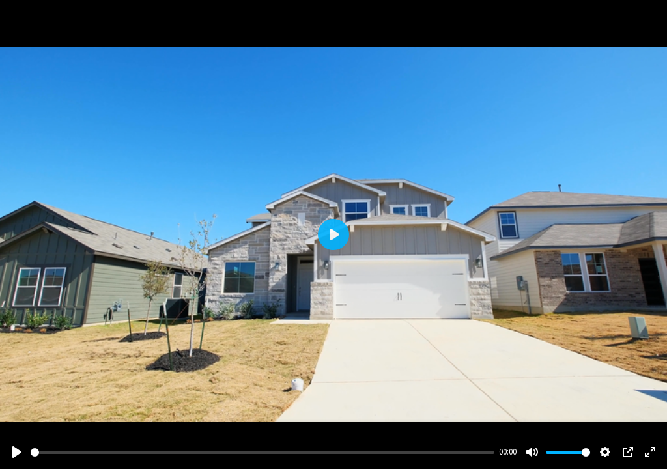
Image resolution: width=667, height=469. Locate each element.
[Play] (17, 452)
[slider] (262, 452)
